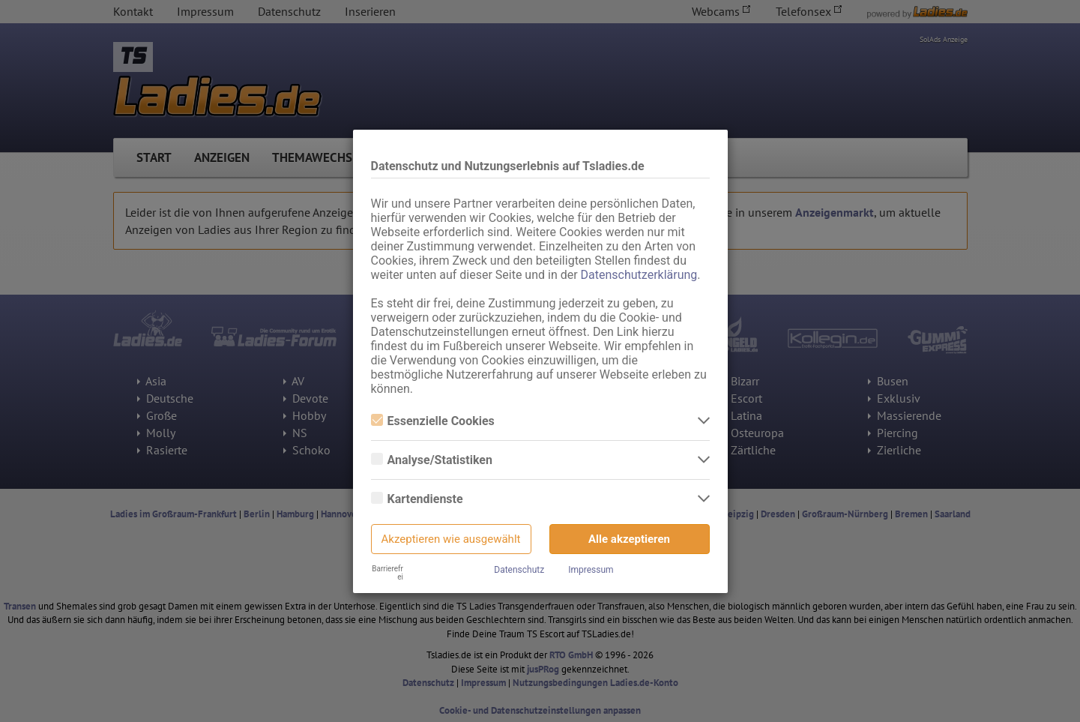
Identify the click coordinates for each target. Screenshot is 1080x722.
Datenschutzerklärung (639, 275)
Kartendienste (417, 499)
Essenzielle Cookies (433, 421)
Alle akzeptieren (629, 539)
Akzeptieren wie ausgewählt (451, 539)
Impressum (590, 570)
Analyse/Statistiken (431, 460)
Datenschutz (519, 570)
